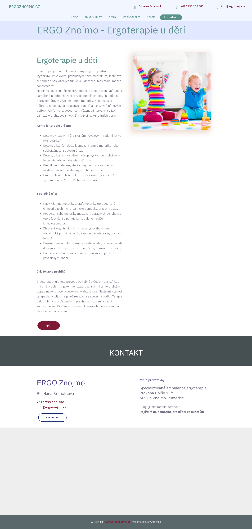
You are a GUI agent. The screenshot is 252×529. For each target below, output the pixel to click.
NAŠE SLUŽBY (93, 17)
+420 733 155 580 (192, 6)
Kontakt (171, 17)
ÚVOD (74, 17)
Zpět (48, 325)
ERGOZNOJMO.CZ (24, 6)
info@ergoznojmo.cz (234, 6)
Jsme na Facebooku (151, 6)
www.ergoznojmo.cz (117, 522)
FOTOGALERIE (131, 17)
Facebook (52, 417)
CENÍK (151, 17)
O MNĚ (112, 17)
